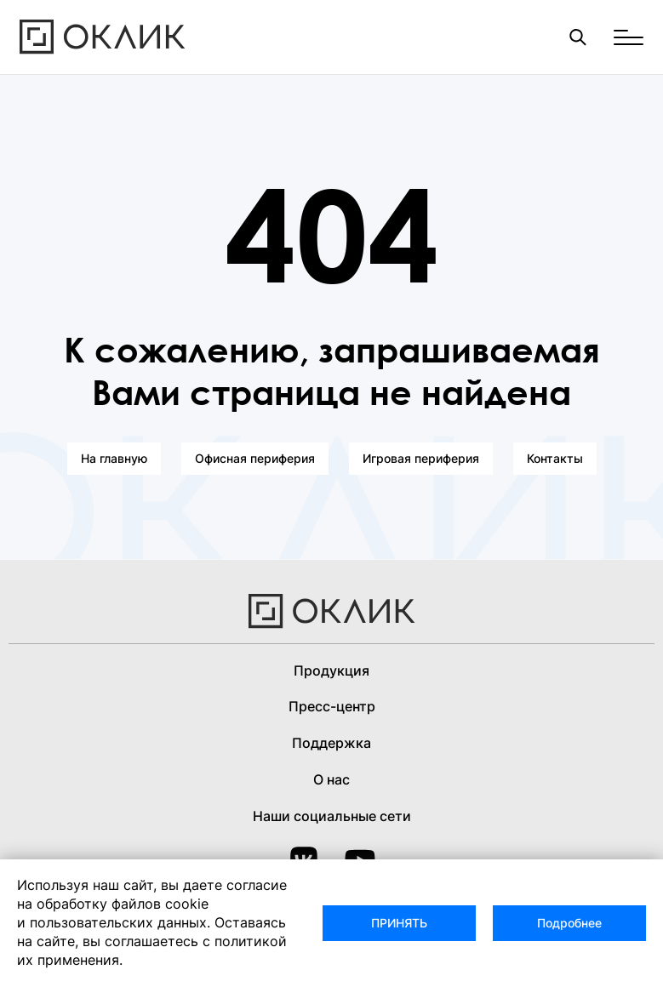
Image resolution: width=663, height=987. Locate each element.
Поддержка (331, 742)
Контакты (555, 458)
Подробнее (569, 923)
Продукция (331, 670)
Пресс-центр (332, 706)
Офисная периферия (255, 458)
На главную (114, 458)
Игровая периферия (421, 458)
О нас (331, 779)
